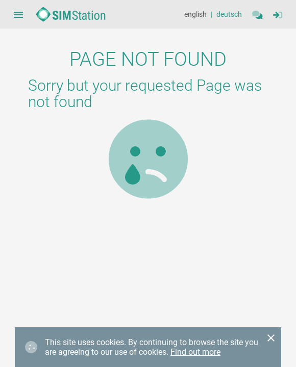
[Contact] (257, 14)
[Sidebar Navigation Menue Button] (18, 14)
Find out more (195, 352)
